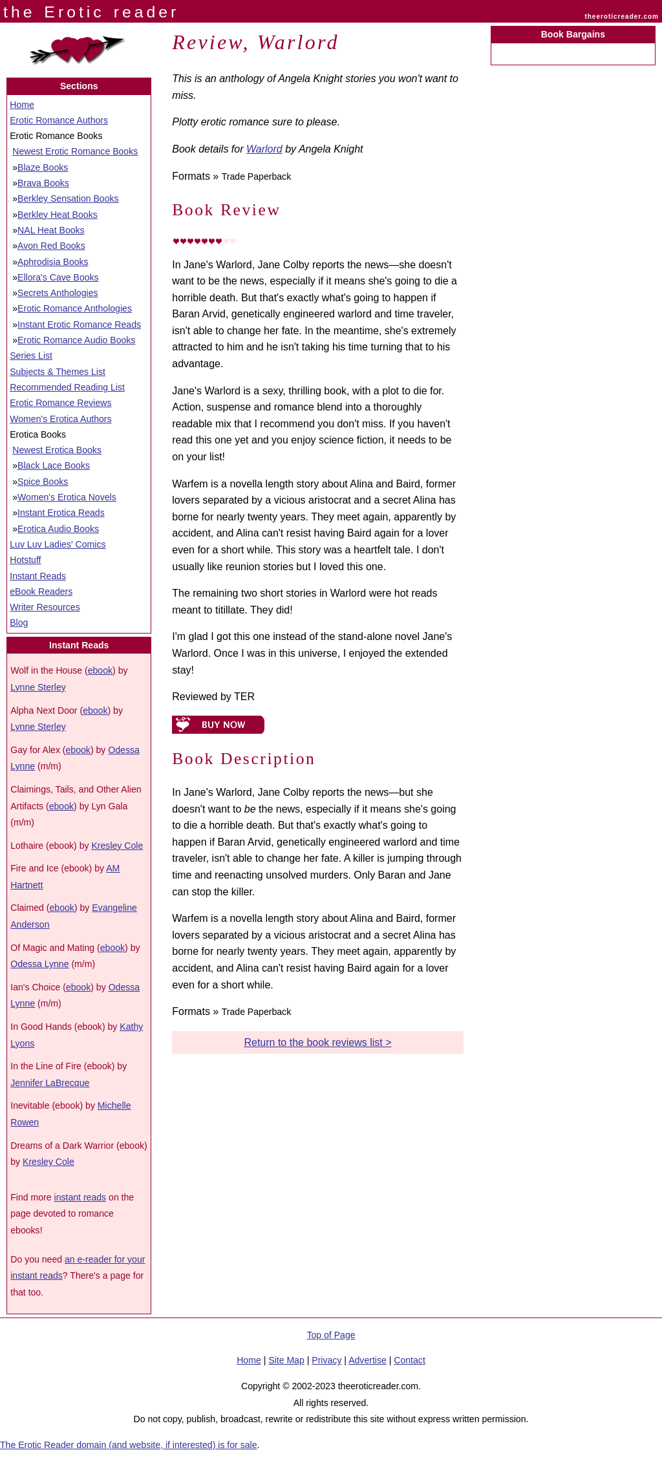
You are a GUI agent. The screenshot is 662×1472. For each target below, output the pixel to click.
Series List (31, 355)
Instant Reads (38, 576)
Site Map (286, 1360)
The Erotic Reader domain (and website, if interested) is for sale (128, 1445)
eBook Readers (41, 591)
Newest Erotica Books (56, 450)
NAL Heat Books (51, 230)
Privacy (326, 1360)
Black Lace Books (53, 465)
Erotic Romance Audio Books (76, 340)
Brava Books (43, 183)
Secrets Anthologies (57, 293)
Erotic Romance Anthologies (74, 308)
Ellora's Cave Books (58, 277)
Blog (19, 622)
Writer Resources (45, 607)
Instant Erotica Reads (61, 512)
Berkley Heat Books (57, 214)
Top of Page (330, 1335)
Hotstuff (25, 560)
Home (22, 105)
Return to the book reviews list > (317, 1042)
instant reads (80, 1197)
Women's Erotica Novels (66, 497)
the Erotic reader (91, 12)
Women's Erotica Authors (60, 419)
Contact (409, 1360)
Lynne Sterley (38, 687)
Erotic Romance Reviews (60, 403)
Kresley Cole (117, 845)
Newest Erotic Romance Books (75, 151)
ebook (100, 670)
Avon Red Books (51, 245)
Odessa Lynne (39, 964)
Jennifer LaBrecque (49, 1083)
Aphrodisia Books (53, 262)
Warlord (264, 149)
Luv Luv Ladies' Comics (57, 544)
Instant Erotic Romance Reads (79, 324)
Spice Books (42, 481)
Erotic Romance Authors (59, 120)
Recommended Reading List (67, 387)
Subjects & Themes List (57, 372)
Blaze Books (42, 167)
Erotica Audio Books (58, 529)
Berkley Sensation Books (68, 198)
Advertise (367, 1360)
